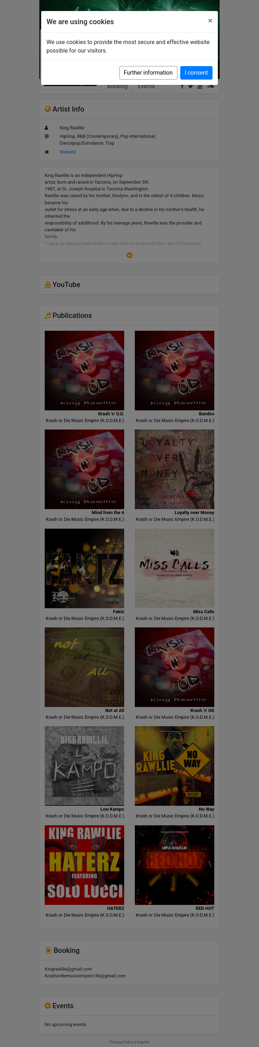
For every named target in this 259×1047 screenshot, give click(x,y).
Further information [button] (148, 72)
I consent (196, 72)
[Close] (210, 20)
